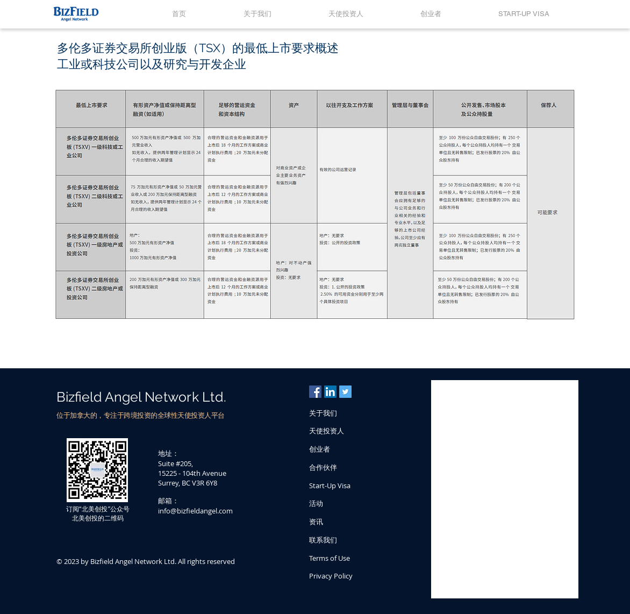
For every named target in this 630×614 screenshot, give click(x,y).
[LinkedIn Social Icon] (330, 391)
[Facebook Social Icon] (315, 391)
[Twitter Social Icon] (345, 391)
